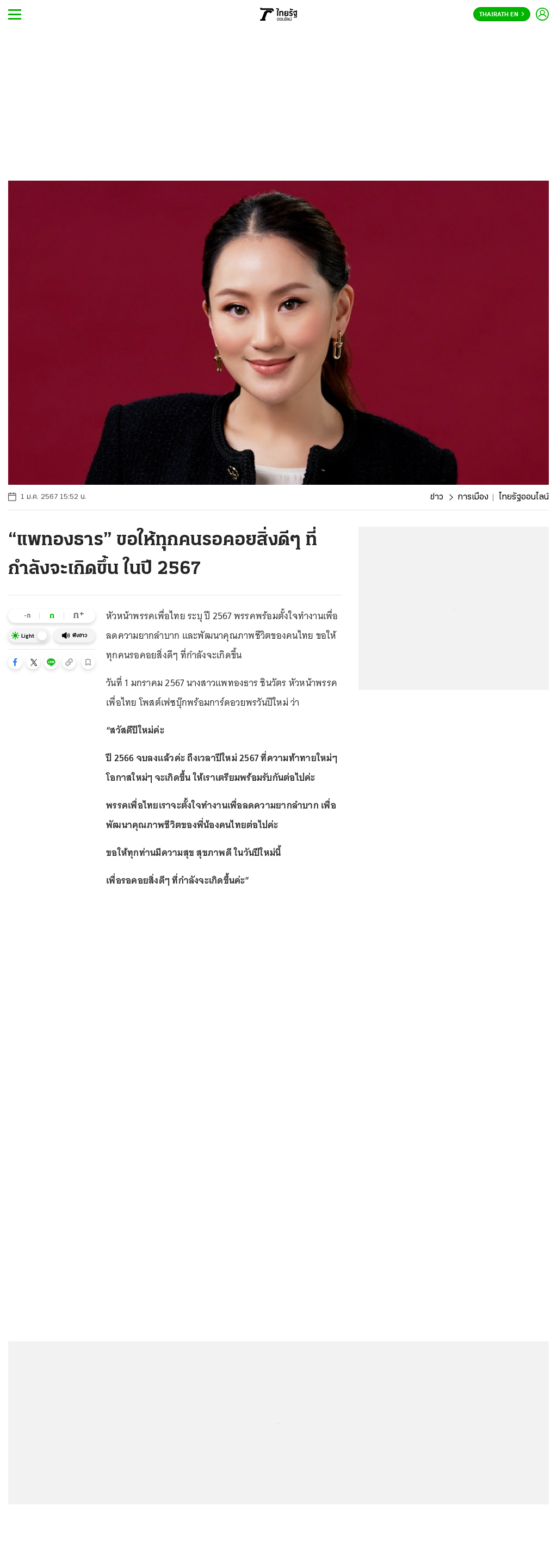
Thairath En (501, 14)
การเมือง (472, 497)
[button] (15, 662)
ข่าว (436, 497)
